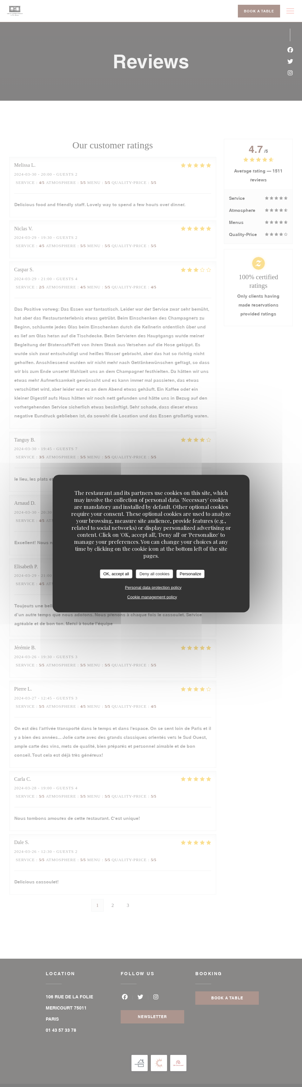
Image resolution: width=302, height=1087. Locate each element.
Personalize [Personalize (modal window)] (190, 573)
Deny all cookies (154, 573)
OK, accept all (116, 573)
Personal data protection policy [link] (153, 587)
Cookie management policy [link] (152, 596)
